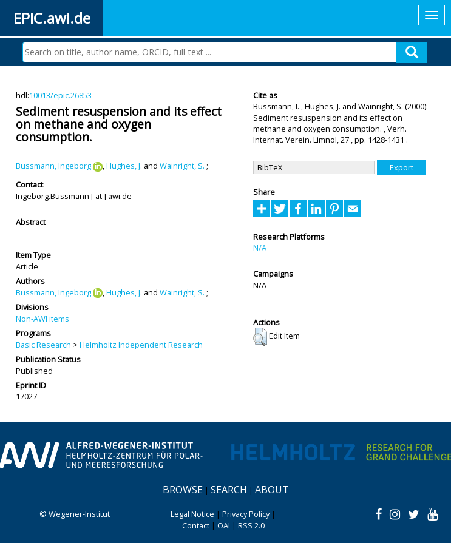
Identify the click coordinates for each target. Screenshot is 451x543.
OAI (223, 525)
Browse (183, 489)
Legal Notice (192, 513)
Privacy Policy (246, 513)
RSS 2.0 (251, 525)
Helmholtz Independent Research (141, 344)
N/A (259, 247)
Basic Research (43, 344)
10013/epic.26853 (60, 95)
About (272, 489)
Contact (195, 525)
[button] (260, 337)
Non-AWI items (42, 318)
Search (229, 489)
